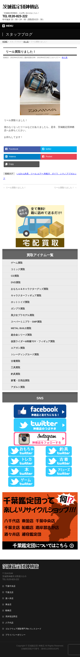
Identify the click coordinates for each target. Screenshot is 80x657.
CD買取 (15, 275)
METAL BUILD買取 (21, 328)
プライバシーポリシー (15, 635)
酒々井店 (9, 598)
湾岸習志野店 (11, 616)
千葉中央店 (10, 586)
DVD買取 (16, 282)
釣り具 (64, 57)
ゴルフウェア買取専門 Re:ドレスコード (23, 629)
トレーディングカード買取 (25, 354)
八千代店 (9, 623)
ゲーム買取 (17, 262)
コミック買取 (18, 269)
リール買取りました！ (14, 187)
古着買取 (15, 361)
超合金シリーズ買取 (21, 334)
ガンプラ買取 (18, 308)
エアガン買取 (18, 348)
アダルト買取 (18, 387)
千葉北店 (9, 592)
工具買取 (15, 367)
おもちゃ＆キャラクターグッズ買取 (29, 289)
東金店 (8, 604)
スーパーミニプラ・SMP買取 (26, 321)
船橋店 (8, 610)
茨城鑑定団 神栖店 (36, 646)
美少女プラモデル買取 (22, 315)
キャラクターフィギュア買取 (26, 295)
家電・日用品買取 (20, 380)
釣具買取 (15, 374)
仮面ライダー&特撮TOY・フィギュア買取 (33, 341)
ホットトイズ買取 (20, 302)
